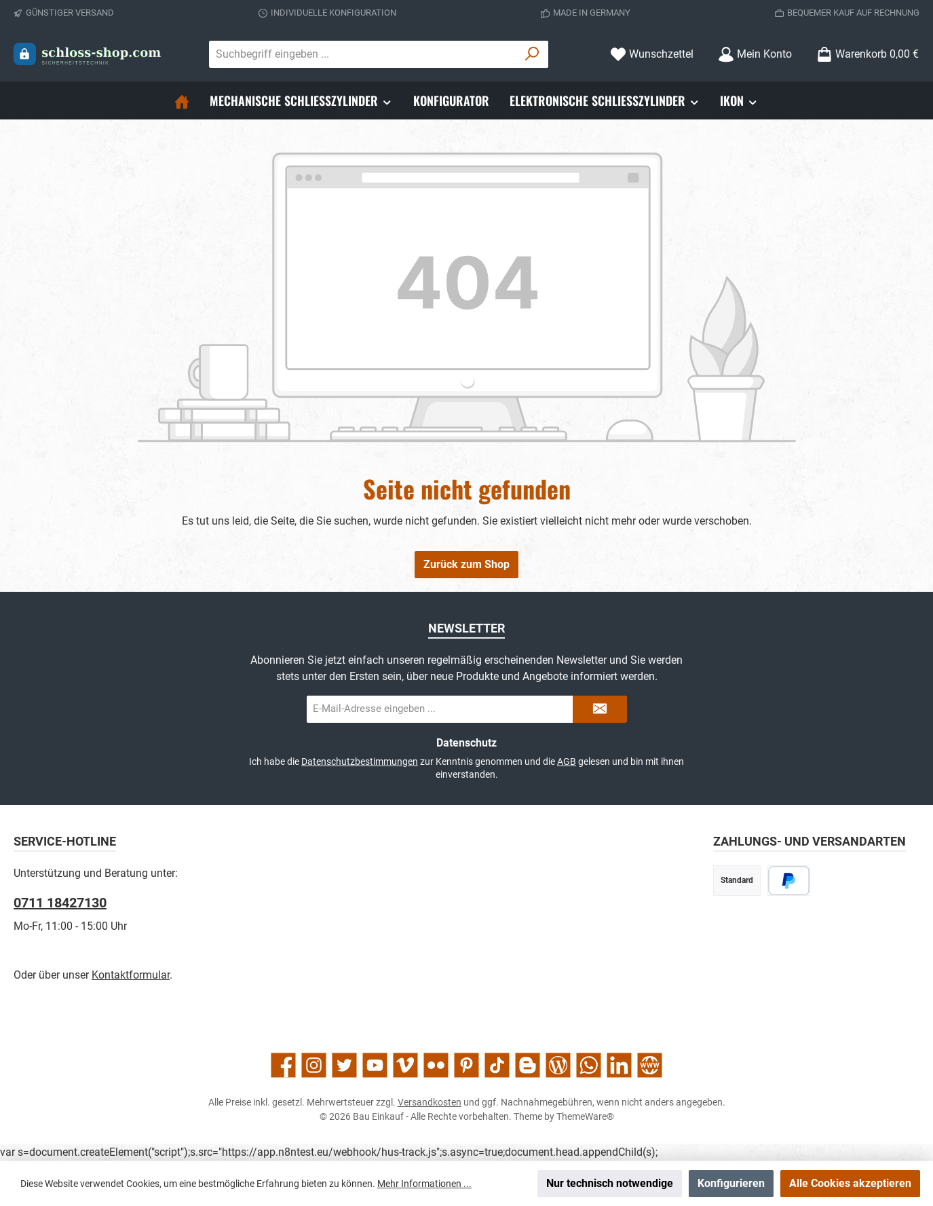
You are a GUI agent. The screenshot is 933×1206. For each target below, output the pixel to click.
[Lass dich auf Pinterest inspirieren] (466, 1065)
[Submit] (600, 709)
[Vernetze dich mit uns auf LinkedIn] (619, 1065)
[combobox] (363, 54)
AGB (566, 761)
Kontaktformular (131, 974)
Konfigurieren (731, 1183)
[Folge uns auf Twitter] (344, 1065)
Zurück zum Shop (466, 564)
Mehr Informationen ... (424, 1183)
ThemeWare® (585, 1116)
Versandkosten (429, 1102)
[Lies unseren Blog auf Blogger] (527, 1065)
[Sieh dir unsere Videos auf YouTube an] (375, 1065)
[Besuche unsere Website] (649, 1065)
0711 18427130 (60, 902)
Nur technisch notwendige (609, 1183)
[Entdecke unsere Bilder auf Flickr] (436, 1065)
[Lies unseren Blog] (558, 1065)
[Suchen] (532, 54)
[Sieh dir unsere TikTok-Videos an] (497, 1065)
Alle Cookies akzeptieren (850, 1183)
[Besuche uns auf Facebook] (283, 1065)
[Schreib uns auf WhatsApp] (588, 1065)
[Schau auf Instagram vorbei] (314, 1065)
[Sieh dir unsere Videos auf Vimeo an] (405, 1065)
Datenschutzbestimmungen (359, 761)
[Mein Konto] (755, 54)
